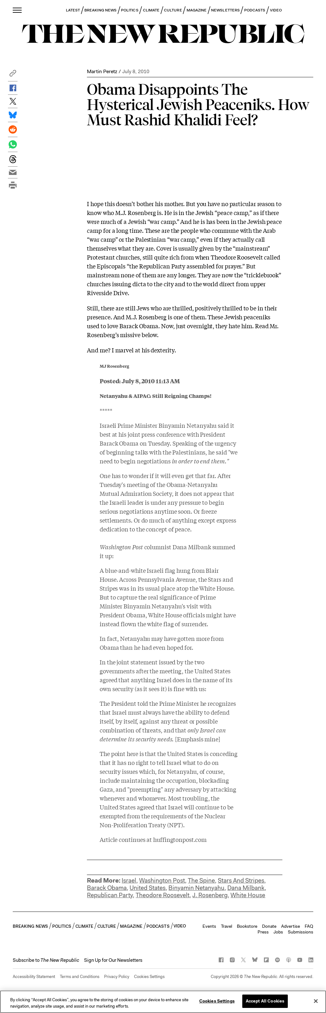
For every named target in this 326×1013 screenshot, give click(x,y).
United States (148, 888)
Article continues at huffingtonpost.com (153, 839)
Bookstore (247, 926)
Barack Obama (107, 888)
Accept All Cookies (265, 1001)
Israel (129, 881)
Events (209, 926)
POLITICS (129, 10)
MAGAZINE (197, 10)
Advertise (290, 926)
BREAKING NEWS (100, 10)
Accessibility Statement (34, 976)
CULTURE (173, 10)
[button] (13, 74)
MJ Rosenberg (114, 366)
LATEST (73, 10)
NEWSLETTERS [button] (225, 10)
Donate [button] (269, 926)
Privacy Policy (116, 976)
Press (263, 932)
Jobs (278, 932)
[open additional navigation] (17, 10)
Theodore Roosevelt (162, 895)
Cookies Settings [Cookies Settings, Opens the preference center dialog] (217, 1001)
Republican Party (110, 895)
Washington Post (162, 881)
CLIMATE (151, 10)
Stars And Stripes (241, 881)
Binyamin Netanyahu (196, 888)
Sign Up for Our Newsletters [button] (113, 960)
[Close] (316, 1001)
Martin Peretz (102, 71)
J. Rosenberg (210, 895)
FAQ (309, 926)
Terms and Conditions (79, 976)
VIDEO (276, 10)
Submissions (300, 932)
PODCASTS (255, 10)
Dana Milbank (246, 888)
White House (247, 895)
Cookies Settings (149, 976)
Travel (226, 926)
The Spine (201, 881)
